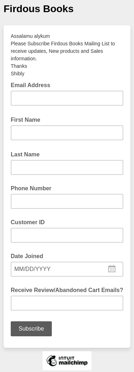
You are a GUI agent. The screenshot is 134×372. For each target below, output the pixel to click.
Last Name (27, 154)
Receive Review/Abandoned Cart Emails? (67, 290)
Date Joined (27, 256)
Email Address (33, 85)
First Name (28, 119)
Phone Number (31, 188)
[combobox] (67, 269)
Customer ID (28, 222)
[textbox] (67, 269)
